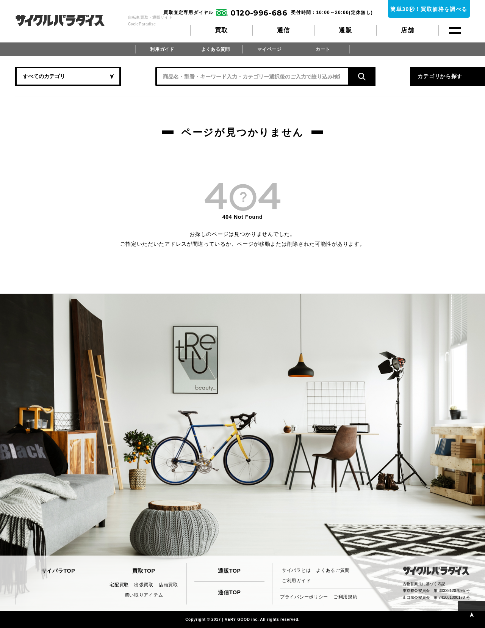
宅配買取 (119, 584)
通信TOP (229, 592)
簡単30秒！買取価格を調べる (428, 9)
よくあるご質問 (333, 570)
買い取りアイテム (144, 595)
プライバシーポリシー (304, 597)
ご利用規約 (345, 597)
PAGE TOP (471, 614)
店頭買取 (168, 584)
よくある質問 (215, 49)
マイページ (269, 49)
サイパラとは (296, 570)
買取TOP (143, 571)
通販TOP (229, 571)
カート (323, 49)
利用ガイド (162, 49)
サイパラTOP (58, 571)
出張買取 (143, 584)
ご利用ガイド (296, 580)
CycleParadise (68, 20)
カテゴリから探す (394, 76)
